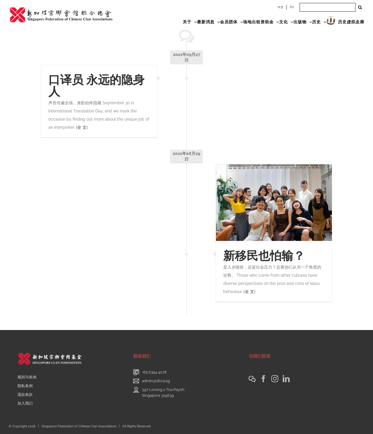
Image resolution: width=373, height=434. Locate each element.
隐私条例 (25, 386)
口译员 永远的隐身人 (96, 85)
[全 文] (82, 127)
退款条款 (25, 394)
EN (292, 7)
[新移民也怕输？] (274, 202)
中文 (281, 7)
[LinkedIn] (286, 378)
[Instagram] (274, 378)
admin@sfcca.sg (156, 381)
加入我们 (25, 403)
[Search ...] (328, 7)
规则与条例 (26, 377)
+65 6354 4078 (154, 372)
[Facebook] (263, 378)
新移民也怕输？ (264, 255)
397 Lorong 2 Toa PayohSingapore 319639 (163, 392)
